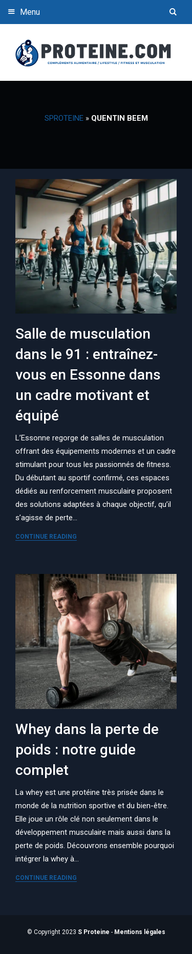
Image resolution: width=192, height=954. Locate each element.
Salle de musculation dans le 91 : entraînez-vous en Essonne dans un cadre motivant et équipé (88, 374)
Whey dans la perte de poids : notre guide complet (87, 750)
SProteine (64, 118)
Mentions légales (139, 932)
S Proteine (94, 932)
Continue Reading (46, 536)
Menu (22, 11)
